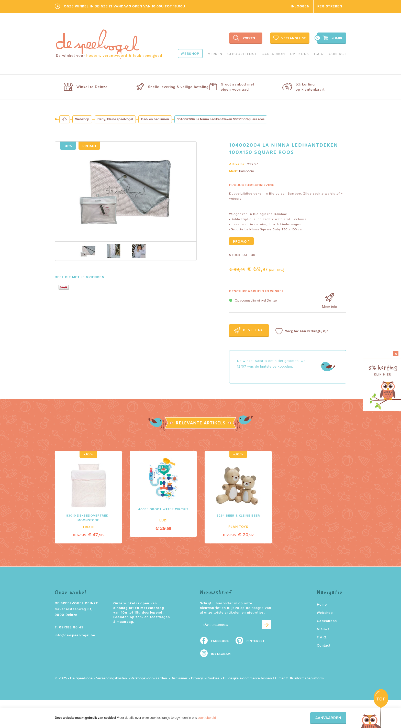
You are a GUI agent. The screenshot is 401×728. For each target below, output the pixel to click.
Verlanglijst (289, 38)
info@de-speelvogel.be (75, 635)
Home (322, 605)
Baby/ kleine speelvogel (115, 119)
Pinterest (256, 641)
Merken (215, 54)
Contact (337, 54)
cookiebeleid (207, 718)
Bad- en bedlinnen (155, 119)
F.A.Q (319, 54)
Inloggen (300, 6)
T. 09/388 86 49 (69, 627)
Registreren (329, 6)
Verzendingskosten (111, 678)
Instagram (221, 654)
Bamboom (246, 171)
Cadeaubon (273, 54)
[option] (125, 191)
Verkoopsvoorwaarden (148, 678)
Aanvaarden (328, 718)
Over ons (299, 54)
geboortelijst (242, 54)
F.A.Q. (322, 637)
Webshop (190, 54)
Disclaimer (179, 678)
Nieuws (323, 629)
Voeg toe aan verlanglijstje (301, 331)
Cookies (212, 678)
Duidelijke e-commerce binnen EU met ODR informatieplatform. (274, 678)
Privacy (197, 678)
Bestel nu (249, 330)
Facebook (220, 641)
